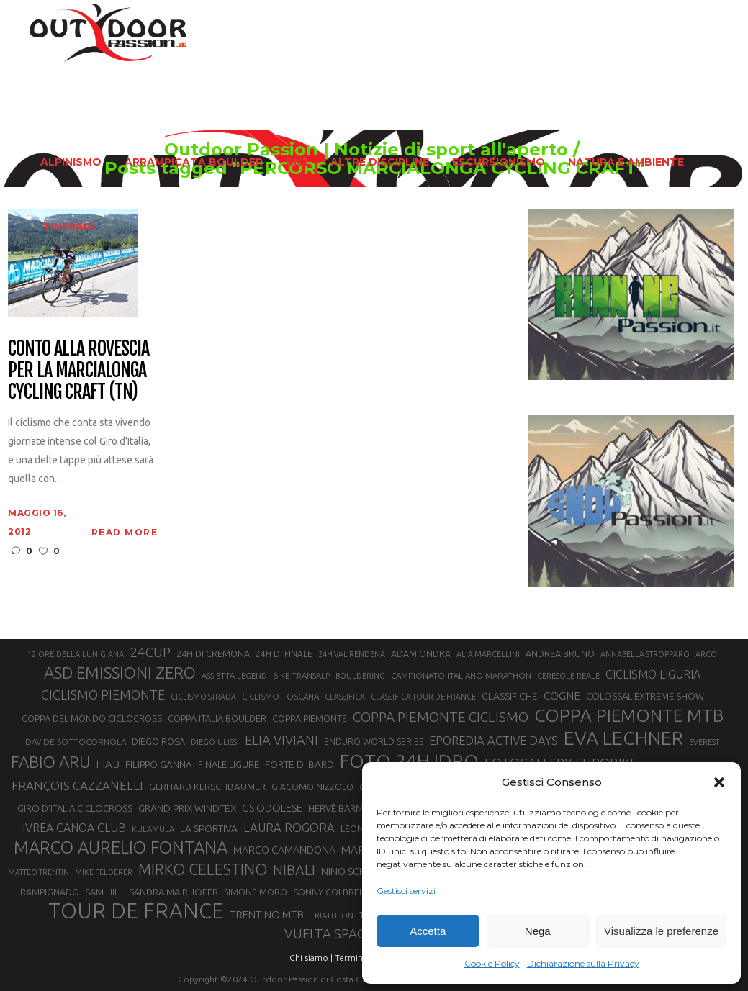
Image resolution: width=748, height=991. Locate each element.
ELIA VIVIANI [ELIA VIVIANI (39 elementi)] (281, 740)
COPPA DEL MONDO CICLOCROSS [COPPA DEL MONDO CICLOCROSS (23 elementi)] (92, 718)
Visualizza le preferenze (661, 931)
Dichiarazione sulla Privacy (583, 963)
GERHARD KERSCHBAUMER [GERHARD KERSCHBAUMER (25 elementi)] (207, 787)
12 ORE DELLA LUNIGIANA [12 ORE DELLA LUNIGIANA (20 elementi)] (75, 654)
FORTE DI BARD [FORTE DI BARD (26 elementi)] (299, 764)
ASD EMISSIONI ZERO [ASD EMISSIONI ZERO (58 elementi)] (120, 673)
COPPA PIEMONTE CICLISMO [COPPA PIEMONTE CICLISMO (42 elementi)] (440, 717)
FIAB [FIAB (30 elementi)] (108, 764)
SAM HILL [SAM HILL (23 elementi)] (104, 892)
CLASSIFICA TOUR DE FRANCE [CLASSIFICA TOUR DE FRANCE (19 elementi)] (423, 696)
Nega (538, 931)
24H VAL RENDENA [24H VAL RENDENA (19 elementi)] (351, 654)
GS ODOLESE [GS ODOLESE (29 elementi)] (272, 808)
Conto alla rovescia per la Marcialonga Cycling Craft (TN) (78, 370)
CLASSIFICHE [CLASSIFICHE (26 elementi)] (510, 696)
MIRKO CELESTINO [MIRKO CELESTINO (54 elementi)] (202, 869)
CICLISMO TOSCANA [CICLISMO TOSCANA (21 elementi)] (280, 696)
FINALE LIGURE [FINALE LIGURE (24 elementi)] (228, 764)
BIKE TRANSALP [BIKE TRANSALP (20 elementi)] (301, 675)
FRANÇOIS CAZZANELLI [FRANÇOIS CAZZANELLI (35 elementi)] (77, 785)
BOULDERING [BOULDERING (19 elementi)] (360, 675)
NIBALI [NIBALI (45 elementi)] (294, 870)
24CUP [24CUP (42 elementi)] (150, 652)
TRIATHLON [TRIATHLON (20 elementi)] (331, 915)
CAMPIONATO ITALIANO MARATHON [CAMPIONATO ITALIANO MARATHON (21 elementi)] (461, 675)
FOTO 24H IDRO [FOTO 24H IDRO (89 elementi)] (409, 760)
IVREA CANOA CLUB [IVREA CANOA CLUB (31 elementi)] (74, 827)
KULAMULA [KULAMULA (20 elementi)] (153, 829)
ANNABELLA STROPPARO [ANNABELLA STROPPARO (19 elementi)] (645, 654)
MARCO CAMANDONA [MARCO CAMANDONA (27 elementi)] (284, 850)
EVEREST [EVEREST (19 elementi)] (704, 742)
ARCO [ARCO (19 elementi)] (706, 654)
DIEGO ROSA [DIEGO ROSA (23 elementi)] (158, 741)
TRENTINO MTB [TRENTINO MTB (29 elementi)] (267, 914)
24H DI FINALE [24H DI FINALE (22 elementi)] (284, 654)
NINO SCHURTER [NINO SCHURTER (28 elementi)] (359, 871)
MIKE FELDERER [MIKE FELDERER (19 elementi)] (103, 872)
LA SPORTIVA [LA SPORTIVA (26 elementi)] (209, 828)
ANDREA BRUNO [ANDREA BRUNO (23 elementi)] (560, 653)
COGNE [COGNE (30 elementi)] (562, 695)
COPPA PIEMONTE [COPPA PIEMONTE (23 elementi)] (309, 718)
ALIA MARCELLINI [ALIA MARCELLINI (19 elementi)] (488, 654)
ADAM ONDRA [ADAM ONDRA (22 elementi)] (421, 654)
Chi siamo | (311, 957)
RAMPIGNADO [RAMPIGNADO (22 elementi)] (49, 892)
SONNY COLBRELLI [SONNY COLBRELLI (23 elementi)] (331, 892)
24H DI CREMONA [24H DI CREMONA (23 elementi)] (213, 653)
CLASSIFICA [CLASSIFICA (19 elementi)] (345, 696)
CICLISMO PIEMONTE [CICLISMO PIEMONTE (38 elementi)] (103, 694)
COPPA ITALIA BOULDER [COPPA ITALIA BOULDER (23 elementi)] (217, 718)
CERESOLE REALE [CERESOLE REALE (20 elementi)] (568, 675)
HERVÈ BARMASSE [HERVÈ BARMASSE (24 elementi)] (346, 808)
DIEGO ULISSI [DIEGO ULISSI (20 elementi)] (215, 742)
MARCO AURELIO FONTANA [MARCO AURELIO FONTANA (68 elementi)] (120, 847)
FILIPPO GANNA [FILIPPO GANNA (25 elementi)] (158, 764)
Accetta (428, 931)
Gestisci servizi (406, 890)
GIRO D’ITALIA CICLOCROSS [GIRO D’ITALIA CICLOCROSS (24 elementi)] (74, 808)
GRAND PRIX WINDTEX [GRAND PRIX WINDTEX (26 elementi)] (187, 808)
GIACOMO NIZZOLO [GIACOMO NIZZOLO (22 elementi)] (312, 787)
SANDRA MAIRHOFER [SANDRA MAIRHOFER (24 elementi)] (173, 892)
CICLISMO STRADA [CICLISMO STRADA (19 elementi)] (203, 696)
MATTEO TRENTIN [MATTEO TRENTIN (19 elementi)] (38, 872)
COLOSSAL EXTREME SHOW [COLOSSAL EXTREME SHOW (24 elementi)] (645, 696)
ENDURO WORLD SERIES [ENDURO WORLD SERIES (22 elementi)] (373, 741)
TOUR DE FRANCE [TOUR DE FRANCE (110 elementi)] (136, 911)
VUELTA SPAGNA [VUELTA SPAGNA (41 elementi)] (334, 933)
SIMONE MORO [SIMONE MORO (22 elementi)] (255, 892)
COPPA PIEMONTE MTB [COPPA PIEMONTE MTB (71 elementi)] (629, 715)
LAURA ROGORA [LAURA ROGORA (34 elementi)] (289, 827)
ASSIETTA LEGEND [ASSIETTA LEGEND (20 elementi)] (234, 675)
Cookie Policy (492, 963)
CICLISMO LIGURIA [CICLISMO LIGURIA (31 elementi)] (652, 674)
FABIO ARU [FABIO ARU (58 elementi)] (50, 762)
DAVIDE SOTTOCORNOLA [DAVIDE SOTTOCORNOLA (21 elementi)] (75, 741)
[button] (719, 782)
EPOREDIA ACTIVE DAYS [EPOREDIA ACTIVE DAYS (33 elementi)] (493, 740)
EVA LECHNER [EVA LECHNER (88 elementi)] (623, 737)
